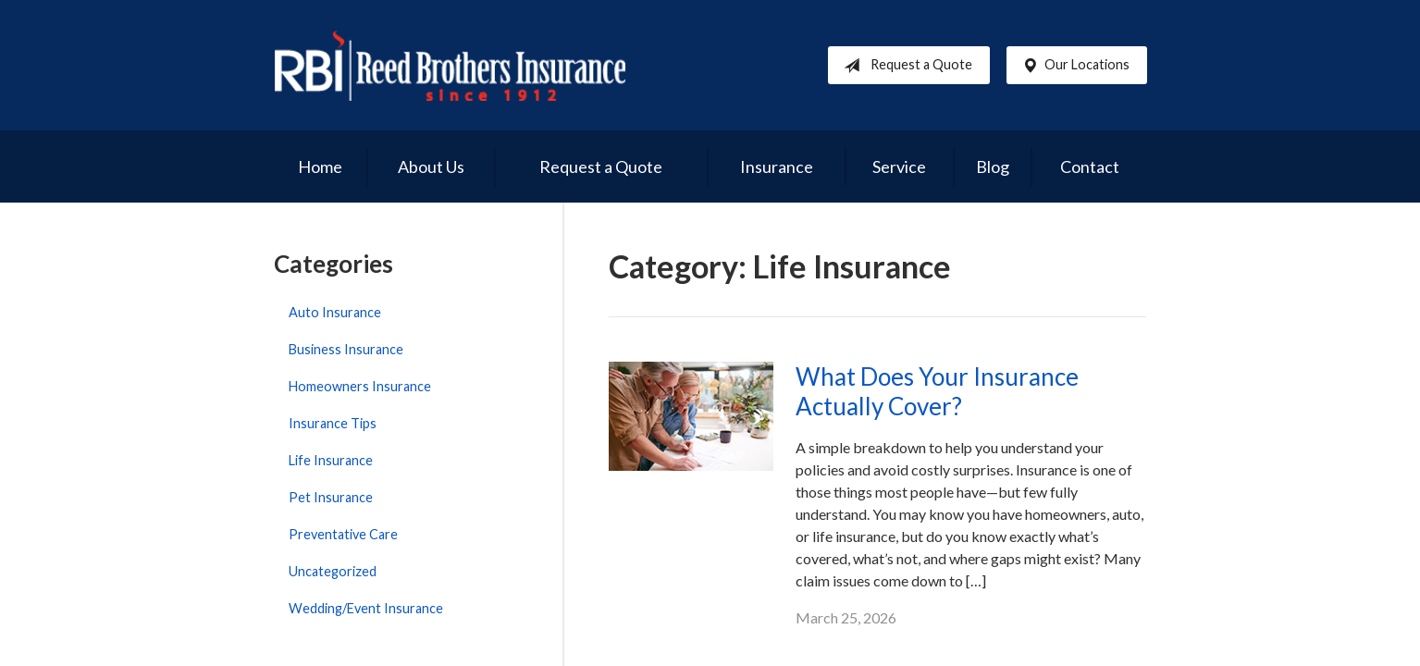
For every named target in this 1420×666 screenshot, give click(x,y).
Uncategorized (333, 571)
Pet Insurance (331, 497)
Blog (992, 166)
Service (899, 166)
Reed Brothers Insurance (449, 65)
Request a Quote (904, 66)
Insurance (776, 166)
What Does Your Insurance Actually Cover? (937, 392)
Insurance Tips (333, 423)
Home (320, 166)
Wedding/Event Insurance (366, 608)
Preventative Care (343, 534)
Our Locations (1072, 66)
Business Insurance (346, 349)
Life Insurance (331, 460)
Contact (1089, 166)
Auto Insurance (335, 312)
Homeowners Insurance (360, 386)
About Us (431, 166)
